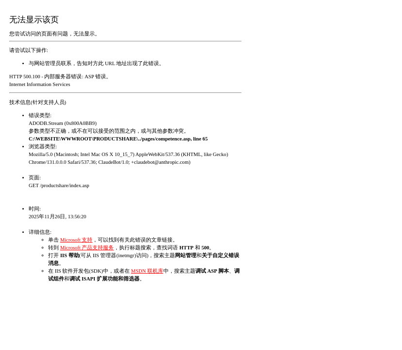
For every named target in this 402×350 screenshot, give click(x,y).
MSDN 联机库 (147, 271)
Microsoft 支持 (76, 240)
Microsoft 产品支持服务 (87, 247)
